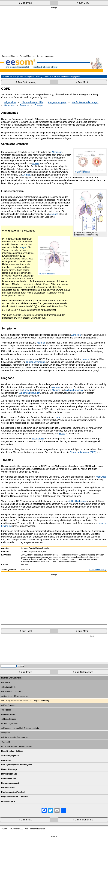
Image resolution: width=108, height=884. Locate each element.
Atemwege (57, 152)
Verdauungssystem (10, 756)
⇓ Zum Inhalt (25, 3)
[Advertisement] (54, 31)
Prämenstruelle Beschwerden (15, 737)
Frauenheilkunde (8, 778)
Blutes (62, 433)
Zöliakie (6, 742)
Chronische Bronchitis (32, 102)
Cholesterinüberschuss (13, 691)
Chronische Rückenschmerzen (16, 696)
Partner (23, 56)
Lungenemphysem (57, 102)
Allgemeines (10, 102)
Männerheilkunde (9, 774)
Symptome (9, 105)
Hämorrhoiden (9, 714)
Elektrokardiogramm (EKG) (83, 452)
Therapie (39, 105)
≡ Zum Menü (83, 3)
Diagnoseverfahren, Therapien (15, 797)
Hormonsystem (8, 788)
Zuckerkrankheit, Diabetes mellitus (17, 746)
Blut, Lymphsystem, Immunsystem (17, 765)
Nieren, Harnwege (9, 769)
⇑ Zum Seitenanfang (25, 82)
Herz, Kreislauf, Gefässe (12, 751)
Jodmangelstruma (10, 723)
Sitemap (14, 56)
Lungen (23, 247)
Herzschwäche (9, 719)
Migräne (6, 733)
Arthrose (6, 682)
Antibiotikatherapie (77, 501)
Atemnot (26, 174)
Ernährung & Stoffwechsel (13, 792)
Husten (35, 163)
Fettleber (7, 710)
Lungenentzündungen (29, 393)
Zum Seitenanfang (98, 569)
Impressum (49, 56)
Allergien (56, 390)
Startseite (6, 56)
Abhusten (76, 335)
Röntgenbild (38, 438)
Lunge (26, 390)
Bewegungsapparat (10, 783)
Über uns (31, 56)
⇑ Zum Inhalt (25, 631)
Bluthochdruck (9, 687)
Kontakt (40, 56)
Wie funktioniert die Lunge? (85, 102)
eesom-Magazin (8, 801)
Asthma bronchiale (74, 390)
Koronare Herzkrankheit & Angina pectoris (21, 728)
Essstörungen (9, 705)
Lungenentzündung (35, 362)
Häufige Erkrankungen (22, 76)
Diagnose (24, 105)
